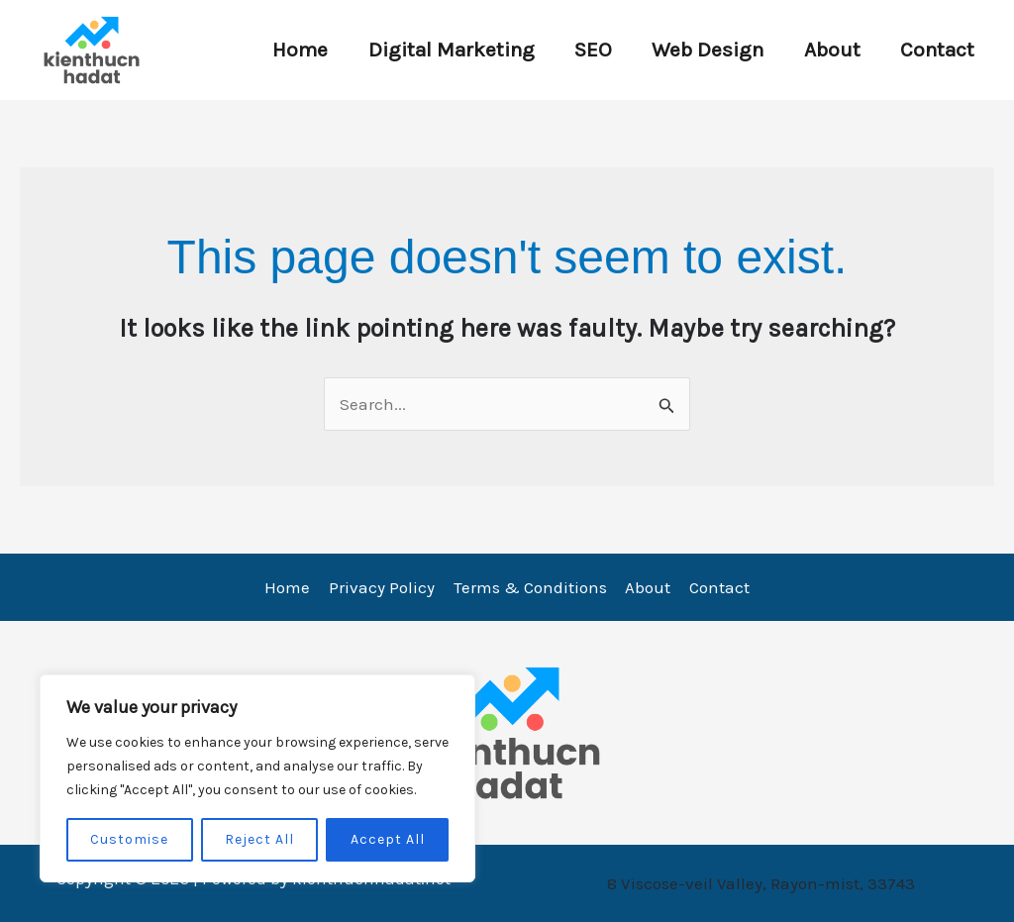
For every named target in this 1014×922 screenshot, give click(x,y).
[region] (257, 778)
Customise (129, 839)
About (829, 49)
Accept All (388, 839)
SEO (587, 49)
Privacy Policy (384, 587)
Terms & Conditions (530, 587)
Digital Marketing (443, 49)
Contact (936, 49)
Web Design (704, 49)
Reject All (259, 839)
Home (291, 49)
